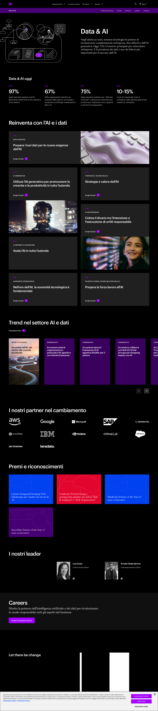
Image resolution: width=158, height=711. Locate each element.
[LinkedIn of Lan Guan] (73, 578)
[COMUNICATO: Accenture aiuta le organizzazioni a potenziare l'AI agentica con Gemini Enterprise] (59, 361)
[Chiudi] (155, 694)
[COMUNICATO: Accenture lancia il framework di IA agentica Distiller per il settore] (95, 361)
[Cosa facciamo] (58, 4)
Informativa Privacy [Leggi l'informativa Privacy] (24, 700)
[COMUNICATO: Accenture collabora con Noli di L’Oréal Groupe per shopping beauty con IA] (130, 361)
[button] (22, 620)
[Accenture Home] (15, 4)
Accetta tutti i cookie (141, 696)
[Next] (146, 391)
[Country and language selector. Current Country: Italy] (143, 4)
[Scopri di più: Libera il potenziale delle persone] (115, 289)
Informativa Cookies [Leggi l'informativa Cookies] (9, 700)
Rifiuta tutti (141, 701)
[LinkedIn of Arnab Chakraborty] (121, 578)
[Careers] (99, 4)
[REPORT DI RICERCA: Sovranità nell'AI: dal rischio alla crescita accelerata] (24, 361)
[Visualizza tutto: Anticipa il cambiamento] (17, 330)
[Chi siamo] (87, 4)
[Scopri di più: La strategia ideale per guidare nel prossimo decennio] (115, 183)
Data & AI (12, 10)
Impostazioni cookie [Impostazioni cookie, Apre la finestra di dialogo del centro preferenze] (141, 706)
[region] (79, 701)
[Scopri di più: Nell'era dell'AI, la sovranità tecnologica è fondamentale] (43, 289)
